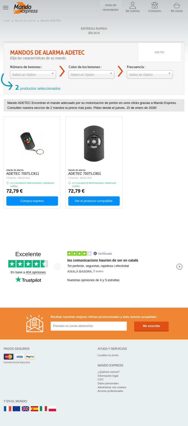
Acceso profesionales (110, 390)
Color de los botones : (85, 67)
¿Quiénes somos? (108, 371)
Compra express (32, 201)
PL (53, 409)
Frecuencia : (136, 67)
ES (34, 409)
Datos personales (108, 383)
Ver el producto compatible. (94, 201)
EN (17, 409)
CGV (101, 379)
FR (8, 409)
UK (26, 409)
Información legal (108, 375)
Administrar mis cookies (112, 387)
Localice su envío (108, 355)
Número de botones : (26, 67)
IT (43, 409)
